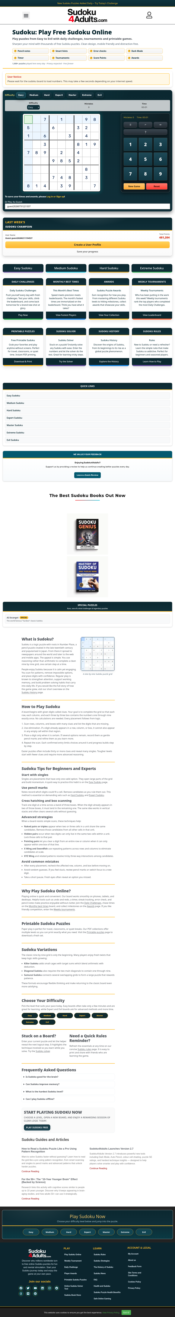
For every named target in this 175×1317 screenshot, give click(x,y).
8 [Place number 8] (145, 174)
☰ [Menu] (130, 124)
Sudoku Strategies (101, 1261)
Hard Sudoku (109, 268)
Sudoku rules (84, 1049)
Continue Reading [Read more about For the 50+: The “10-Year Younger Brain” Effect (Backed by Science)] (30, 1199)
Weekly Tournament (72, 1261)
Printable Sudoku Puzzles (75, 1280)
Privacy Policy (134, 1288)
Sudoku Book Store (72, 1292)
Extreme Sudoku (152, 268)
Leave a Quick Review (87, 475)
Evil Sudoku (13, 440)
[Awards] (109, 282)
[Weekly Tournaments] (152, 282)
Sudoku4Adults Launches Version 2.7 (111, 1148)
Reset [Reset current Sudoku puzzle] (157, 186)
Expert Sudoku (14, 417)
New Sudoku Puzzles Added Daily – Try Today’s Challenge (87, 3)
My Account (133, 1254)
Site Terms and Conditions (134, 1274)
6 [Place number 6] (160, 159)
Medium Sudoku (66, 268)
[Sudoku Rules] (152, 331)
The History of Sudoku (103, 1267)
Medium (47, 1015)
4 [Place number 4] (130, 159)
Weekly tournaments (64, 909)
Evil (47, 1022)
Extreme (29, 1022)
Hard (65, 1015)
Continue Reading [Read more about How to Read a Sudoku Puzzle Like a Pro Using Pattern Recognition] (30, 1171)
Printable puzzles (95, 932)
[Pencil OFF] (160, 125)
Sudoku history (29, 692)
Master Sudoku (15, 425)
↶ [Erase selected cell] (145, 124)
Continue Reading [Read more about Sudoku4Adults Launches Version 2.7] (98, 1168)
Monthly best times (39, 906)
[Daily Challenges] (23, 282)
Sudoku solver (43, 1051)
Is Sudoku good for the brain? (42, 1076)
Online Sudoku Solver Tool (75, 1286)
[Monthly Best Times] (66, 282)
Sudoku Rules (99, 1254)
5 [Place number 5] (145, 159)
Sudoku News (99, 1273)
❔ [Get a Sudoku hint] (145, 132)
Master (100, 1015)
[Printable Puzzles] (23, 331)
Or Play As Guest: (13, 202)
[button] (26, 15)
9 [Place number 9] (160, 174)
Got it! (126, 1312)
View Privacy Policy (110, 1312)
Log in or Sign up (55, 196)
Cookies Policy (134, 1282)
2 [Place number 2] (145, 144)
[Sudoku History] (109, 331)
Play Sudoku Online (72, 1254)
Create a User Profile (87, 245)
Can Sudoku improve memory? (42, 1084)
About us (132, 1260)
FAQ (95, 1280)
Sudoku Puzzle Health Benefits (107, 1292)
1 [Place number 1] (130, 144)
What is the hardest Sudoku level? (44, 1091)
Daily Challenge (71, 1267)
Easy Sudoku (23, 268)
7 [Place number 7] (130, 174)
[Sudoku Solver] (66, 331)
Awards (91, 906)
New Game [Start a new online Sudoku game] (134, 186)
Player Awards (70, 1273)
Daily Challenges (92, 902)
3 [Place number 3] (160, 144)
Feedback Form (134, 1266)
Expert (82, 1015)
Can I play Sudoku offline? (40, 1098)
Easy (30, 1015)
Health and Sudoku (102, 1286)
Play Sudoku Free (37, 1127)
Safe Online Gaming (102, 1299)
